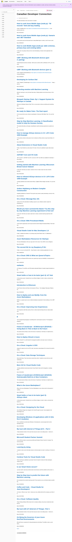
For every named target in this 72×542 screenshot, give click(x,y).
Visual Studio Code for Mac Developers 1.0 (33, 230)
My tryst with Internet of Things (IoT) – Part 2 (33, 429)
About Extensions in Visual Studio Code (32, 145)
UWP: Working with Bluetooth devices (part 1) (34, 70)
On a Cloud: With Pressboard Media (30, 221)
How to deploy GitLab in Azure (28, 337)
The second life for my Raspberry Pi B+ (31, 247)
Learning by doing (23, 447)
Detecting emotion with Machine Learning (32, 89)
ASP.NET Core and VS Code (27, 155)
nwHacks (20, 265)
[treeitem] (7, 14)
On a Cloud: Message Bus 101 (28, 199)
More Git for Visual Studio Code (28, 365)
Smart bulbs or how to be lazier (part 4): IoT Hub (35, 275)
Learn (18, 10)
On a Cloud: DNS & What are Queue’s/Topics (33, 255)
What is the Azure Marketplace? (28, 385)
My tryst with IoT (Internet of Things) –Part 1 (33, 509)
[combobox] (7, 12)
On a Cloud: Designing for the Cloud (30, 407)
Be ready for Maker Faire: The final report (32, 111)
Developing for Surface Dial (27, 79)
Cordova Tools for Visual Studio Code (31, 457)
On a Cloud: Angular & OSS (27, 345)
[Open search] (67, 2)
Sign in (69, 1)
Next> (18, 528)
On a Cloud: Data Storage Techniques (31, 355)
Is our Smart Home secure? (27, 467)
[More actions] (54, 10)
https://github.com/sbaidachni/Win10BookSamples (41, 72)
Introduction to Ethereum (26, 285)
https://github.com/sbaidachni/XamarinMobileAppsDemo (37, 28)
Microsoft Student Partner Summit (29, 437)
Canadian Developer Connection (32, 10)
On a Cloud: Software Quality (28, 499)
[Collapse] (14, 10)
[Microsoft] (2, 1)
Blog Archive (22, 10)
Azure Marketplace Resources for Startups (33, 239)
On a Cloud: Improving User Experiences (32, 307)
